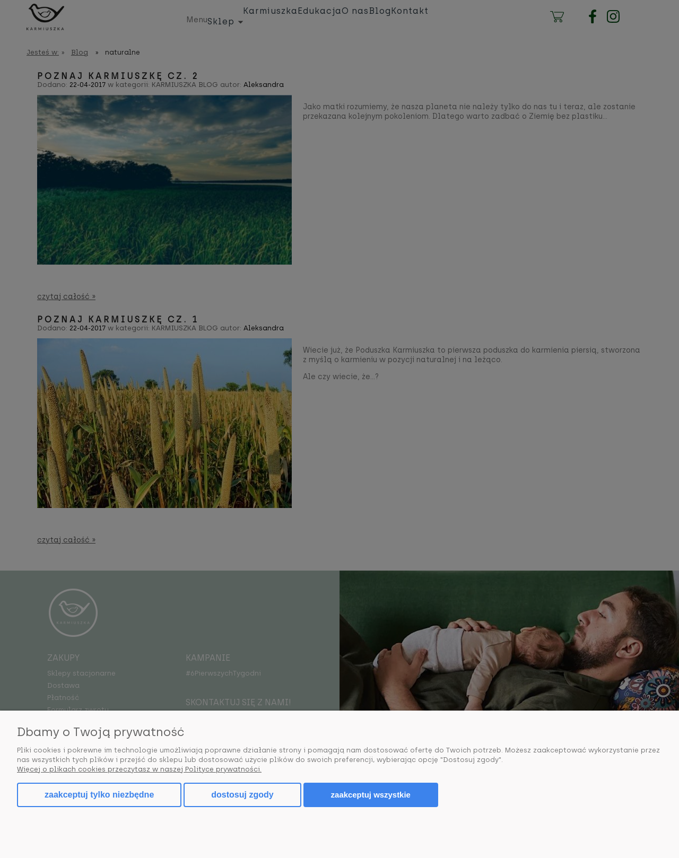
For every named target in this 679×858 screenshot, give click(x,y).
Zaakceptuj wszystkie (371, 794)
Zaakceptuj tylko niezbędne (99, 794)
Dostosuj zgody (242, 794)
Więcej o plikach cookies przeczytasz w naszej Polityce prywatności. (139, 769)
